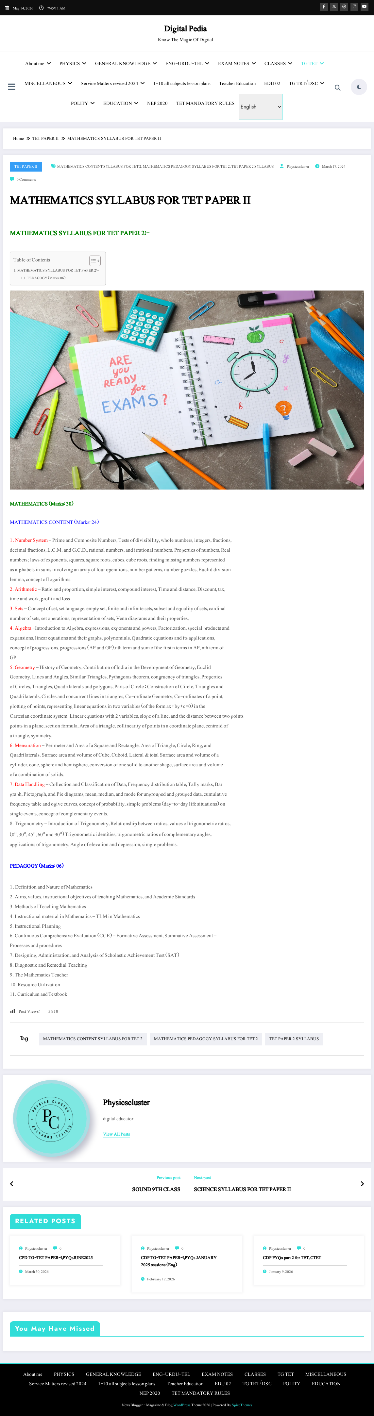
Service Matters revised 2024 (113, 83)
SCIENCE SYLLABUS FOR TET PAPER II (242, 1189)
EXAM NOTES (237, 63)
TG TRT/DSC (307, 83)
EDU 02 (272, 83)
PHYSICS (73, 63)
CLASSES (278, 63)
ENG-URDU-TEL (187, 63)
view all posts (116, 1134)
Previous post (168, 1178)
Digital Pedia (185, 29)
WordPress (182, 1405)
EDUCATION (121, 103)
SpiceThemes (242, 1405)
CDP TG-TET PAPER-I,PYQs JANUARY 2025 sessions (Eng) (179, 1261)
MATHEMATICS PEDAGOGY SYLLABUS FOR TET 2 (186, 166)
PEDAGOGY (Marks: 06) (46, 278)
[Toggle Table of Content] (91, 260)
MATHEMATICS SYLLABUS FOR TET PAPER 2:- (58, 270)
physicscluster (298, 166)
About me (38, 63)
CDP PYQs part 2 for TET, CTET (292, 1257)
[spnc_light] (359, 87)
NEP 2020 (157, 103)
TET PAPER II (25, 166)
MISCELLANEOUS (48, 83)
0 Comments (26, 179)
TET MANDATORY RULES (205, 103)
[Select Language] (260, 107)
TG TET (312, 63)
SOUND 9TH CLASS (156, 1189)
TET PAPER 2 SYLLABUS (252, 166)
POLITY (83, 103)
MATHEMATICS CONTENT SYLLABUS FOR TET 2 (99, 166)
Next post (202, 1178)
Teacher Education (237, 83)
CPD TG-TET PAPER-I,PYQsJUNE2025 (56, 1257)
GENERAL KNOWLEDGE (126, 63)
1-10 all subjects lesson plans (182, 83)
